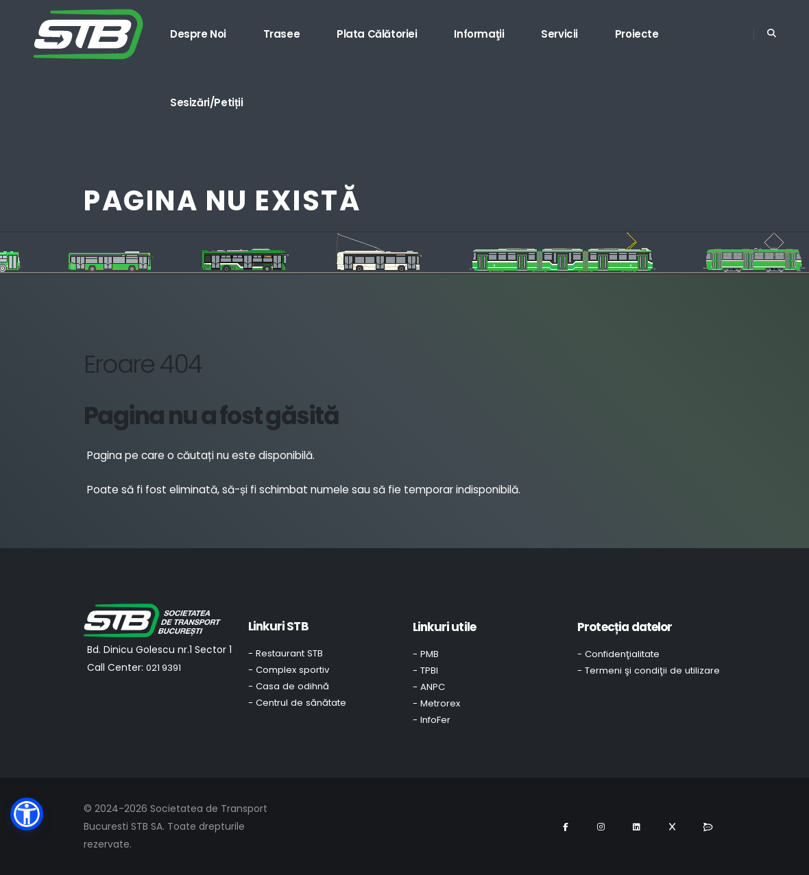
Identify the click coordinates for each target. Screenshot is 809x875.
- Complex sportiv (288, 669)
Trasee (281, 34)
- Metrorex (436, 703)
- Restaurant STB (285, 653)
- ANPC (429, 686)
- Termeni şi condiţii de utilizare (648, 670)
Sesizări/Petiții (206, 102)
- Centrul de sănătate (297, 702)
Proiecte (637, 34)
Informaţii (479, 34)
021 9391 (163, 667)
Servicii (559, 34)
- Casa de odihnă (288, 686)
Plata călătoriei (377, 34)
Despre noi (198, 34)
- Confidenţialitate (618, 654)
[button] (27, 814)
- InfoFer (431, 719)
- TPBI (425, 670)
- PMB (426, 654)
